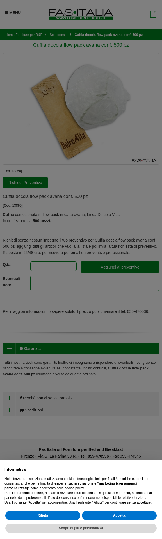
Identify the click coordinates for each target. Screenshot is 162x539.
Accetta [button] (119, 515)
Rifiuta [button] (43, 515)
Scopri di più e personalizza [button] (81, 528)
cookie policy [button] (74, 488)
